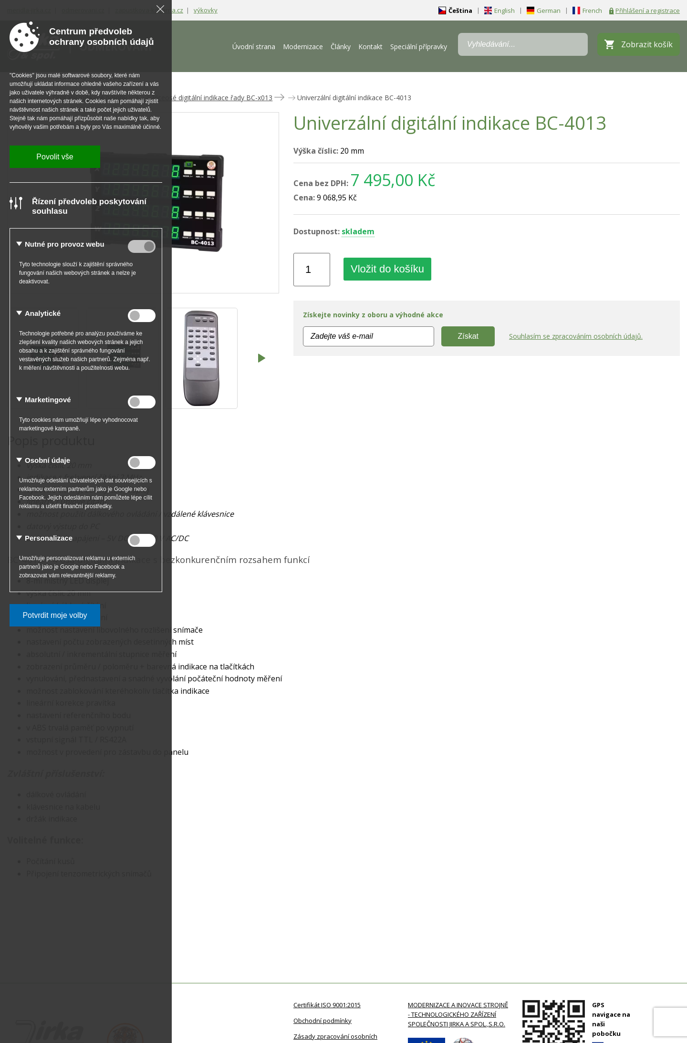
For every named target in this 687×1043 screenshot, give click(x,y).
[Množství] (311, 269)
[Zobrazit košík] (638, 44)
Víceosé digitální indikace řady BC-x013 (212, 97)
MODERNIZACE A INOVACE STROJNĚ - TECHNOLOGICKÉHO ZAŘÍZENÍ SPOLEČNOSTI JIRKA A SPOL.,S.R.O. (458, 1014)
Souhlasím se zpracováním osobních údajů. (576, 336)
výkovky (206, 10)
